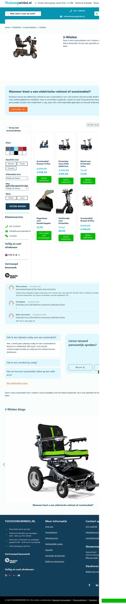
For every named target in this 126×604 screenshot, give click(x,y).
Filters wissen (17, 206)
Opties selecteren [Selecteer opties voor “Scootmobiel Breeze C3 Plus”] (44, 179)
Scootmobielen (29, 27)
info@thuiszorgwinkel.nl (20, 231)
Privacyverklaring (79, 600)
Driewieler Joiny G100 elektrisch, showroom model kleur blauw (40, 305)
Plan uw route (92, 558)
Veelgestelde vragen (54, 544)
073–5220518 (91, 526)
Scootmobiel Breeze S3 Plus (87, 219)
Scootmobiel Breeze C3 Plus (43, 162)
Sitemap (102, 600)
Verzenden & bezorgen (55, 556)
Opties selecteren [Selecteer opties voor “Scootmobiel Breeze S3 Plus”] (88, 236)
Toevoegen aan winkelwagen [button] (110, 178)
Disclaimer (93, 600)
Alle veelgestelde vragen (17, 383)
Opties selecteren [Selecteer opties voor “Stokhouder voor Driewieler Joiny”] (66, 237)
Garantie (49, 550)
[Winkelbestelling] (103, 125)
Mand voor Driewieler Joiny (85, 164)
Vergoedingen (51, 532)
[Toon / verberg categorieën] (118, 21)
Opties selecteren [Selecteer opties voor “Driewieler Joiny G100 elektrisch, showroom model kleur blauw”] (66, 180)
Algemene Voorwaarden (61, 600)
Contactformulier (93, 538)
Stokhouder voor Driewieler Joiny (64, 222)
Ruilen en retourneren (54, 561)
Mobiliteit (16, 27)
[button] (101, 13)
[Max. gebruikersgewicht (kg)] (17, 188)
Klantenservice (51, 538)
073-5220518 (14, 226)
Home (7, 27)
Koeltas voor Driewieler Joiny (108, 164)
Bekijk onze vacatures (95, 572)
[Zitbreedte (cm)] (17, 178)
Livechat (13, 236)
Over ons (49, 526)
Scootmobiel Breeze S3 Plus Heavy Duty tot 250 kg (109, 222)
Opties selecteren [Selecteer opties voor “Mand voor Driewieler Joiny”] (88, 180)
